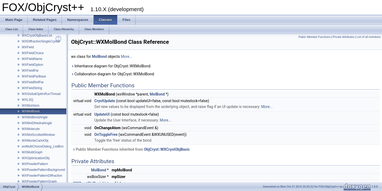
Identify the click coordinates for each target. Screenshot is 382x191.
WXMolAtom (31, 105)
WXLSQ (27, 100)
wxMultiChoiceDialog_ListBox (42, 146)
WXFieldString (32, 88)
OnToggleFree (106, 134)
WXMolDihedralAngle (37, 123)
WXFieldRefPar (33, 82)
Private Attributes (343, 37)
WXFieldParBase (34, 76)
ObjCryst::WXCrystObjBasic (167, 149)
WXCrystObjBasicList (37, 35)
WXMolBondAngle (34, 117)
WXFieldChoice (33, 53)
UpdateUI (102, 114)
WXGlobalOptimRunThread (41, 94)
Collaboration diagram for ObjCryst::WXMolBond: (113, 74)
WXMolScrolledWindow (38, 135)
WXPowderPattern (35, 164)
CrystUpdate (104, 101)
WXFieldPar (30, 70)
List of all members (369, 37)
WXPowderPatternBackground (43, 170)
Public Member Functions (314, 37)
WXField (28, 47)
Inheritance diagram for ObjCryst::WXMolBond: (111, 66)
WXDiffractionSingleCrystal (41, 41)
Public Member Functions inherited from (131, 149)
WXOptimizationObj (36, 158)
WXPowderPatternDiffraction (42, 175)
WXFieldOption (32, 65)
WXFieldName (32, 59)
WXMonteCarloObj (35, 140)
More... (126, 56)
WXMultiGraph (32, 152)
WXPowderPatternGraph (39, 181)
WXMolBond (31, 111)
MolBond (99, 56)
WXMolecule (31, 129)
